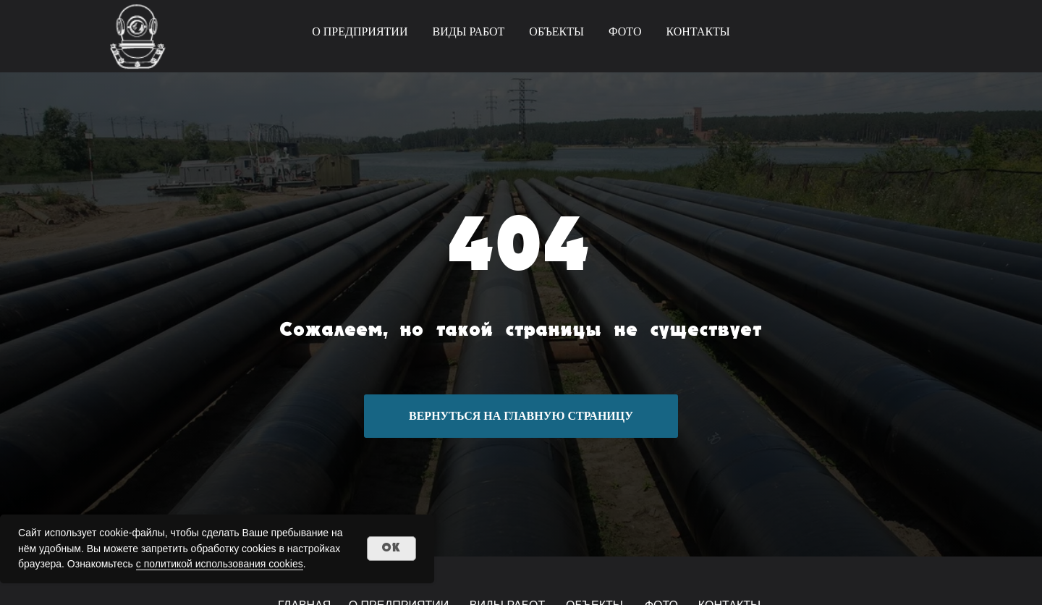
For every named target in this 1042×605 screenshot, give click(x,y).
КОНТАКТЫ (697, 31)
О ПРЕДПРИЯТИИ (359, 31)
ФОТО (625, 31)
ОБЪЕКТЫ (556, 31)
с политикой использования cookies (219, 564)
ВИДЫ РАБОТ (468, 31)
